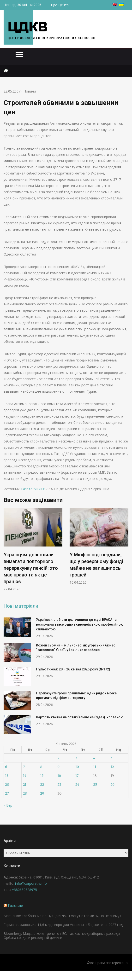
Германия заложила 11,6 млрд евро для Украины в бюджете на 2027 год (63, 924)
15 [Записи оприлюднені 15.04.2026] (41, 775)
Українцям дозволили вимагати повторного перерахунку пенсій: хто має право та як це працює (31, 568)
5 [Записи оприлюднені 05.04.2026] (111, 758)
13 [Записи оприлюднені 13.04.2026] (6, 775)
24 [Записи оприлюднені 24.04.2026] (77, 784)
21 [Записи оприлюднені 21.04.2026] (24, 784)
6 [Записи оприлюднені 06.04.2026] (6, 767)
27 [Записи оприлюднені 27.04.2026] (7, 793)
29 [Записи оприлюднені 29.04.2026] (42, 793)
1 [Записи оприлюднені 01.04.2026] (41, 758)
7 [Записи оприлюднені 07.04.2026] (24, 767)
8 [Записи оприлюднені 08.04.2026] (41, 767)
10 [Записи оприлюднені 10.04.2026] (77, 767)
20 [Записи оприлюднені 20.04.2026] (7, 784)
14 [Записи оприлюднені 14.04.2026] (24, 775)
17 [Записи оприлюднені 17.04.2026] (77, 775)
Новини (30, 91)
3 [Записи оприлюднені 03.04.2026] (76, 758)
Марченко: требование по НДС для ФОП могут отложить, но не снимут (62, 915)
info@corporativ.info (31, 883)
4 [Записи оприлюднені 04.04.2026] (94, 758)
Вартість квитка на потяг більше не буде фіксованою (79, 717)
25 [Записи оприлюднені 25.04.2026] (95, 784)
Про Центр (60, 5)
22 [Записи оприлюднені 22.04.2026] (42, 784)
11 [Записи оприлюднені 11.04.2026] (94, 767)
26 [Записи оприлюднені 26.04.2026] (112, 784)
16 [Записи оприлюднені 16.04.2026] (59, 775)
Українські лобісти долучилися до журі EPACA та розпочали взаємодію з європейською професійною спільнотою (80, 624)
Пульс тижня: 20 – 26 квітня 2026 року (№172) (73, 669)
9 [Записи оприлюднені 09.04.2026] (58, 767)
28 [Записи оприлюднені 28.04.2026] (25, 793)
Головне (15, 905)
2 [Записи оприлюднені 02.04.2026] (58, 758)
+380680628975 (24, 889)
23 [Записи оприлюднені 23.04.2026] (59, 784)
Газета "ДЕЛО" (33, 489)
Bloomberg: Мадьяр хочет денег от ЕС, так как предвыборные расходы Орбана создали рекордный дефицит (62, 935)
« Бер (8, 805)
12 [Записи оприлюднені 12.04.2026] (112, 767)
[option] (33, 550)
